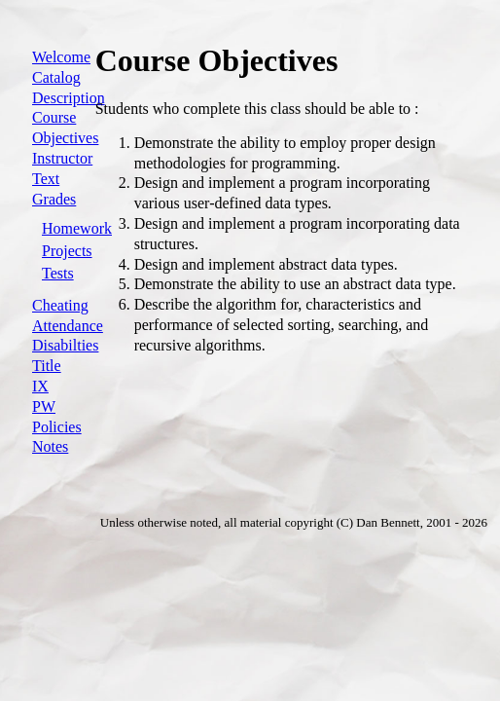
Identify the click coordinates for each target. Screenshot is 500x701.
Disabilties (65, 345)
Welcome (61, 57)
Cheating (60, 305)
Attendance (67, 325)
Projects (67, 250)
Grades (54, 199)
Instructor (62, 158)
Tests (58, 273)
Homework (77, 228)
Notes (50, 446)
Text (45, 178)
